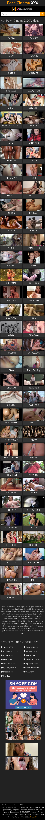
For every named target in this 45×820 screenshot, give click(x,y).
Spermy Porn (30, 663)
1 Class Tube (30, 651)
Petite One (29, 655)
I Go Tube (6, 659)
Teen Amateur (31, 667)
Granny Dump (8, 667)
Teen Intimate (30, 647)
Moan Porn (7, 655)
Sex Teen (6, 676)
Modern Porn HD (9, 651)
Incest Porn (7, 671)
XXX (22, 3)
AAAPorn (28, 671)
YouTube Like (8, 663)
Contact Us (34, 817)
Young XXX (7, 647)
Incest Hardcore (32, 659)
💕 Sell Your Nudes (24, 9)
